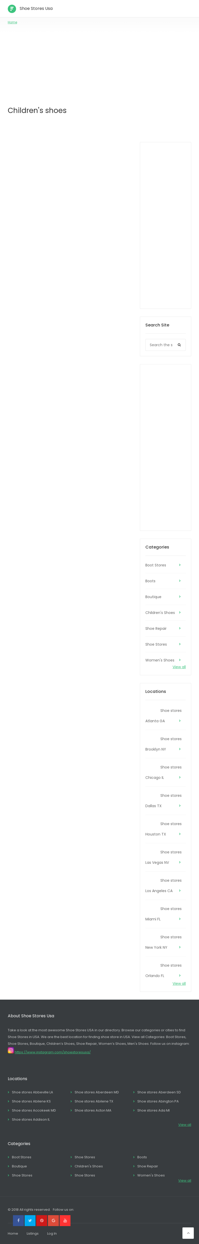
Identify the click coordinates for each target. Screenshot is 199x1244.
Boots (150, 581)
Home (12, 22)
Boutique (153, 596)
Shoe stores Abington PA (158, 1101)
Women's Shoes (159, 660)
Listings (33, 1233)
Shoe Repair (156, 628)
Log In (52, 1233)
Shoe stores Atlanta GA (163, 716)
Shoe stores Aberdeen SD (159, 1092)
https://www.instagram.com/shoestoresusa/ (53, 1052)
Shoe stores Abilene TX (94, 1101)
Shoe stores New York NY (163, 942)
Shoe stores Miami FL (163, 914)
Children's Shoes (160, 612)
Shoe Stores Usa (36, 8)
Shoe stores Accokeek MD (34, 1110)
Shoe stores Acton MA (93, 1110)
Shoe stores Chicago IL (163, 772)
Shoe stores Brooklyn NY (163, 744)
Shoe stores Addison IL (31, 1119)
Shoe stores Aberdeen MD (97, 1092)
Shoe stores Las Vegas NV (163, 857)
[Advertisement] (99, 63)
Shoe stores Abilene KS (31, 1101)
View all (179, 667)
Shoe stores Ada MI (153, 1110)
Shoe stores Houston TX (163, 829)
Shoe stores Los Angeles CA (163, 885)
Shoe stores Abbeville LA (32, 1092)
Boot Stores (155, 565)
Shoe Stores (156, 644)
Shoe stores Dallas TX (163, 800)
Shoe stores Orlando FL (163, 970)
